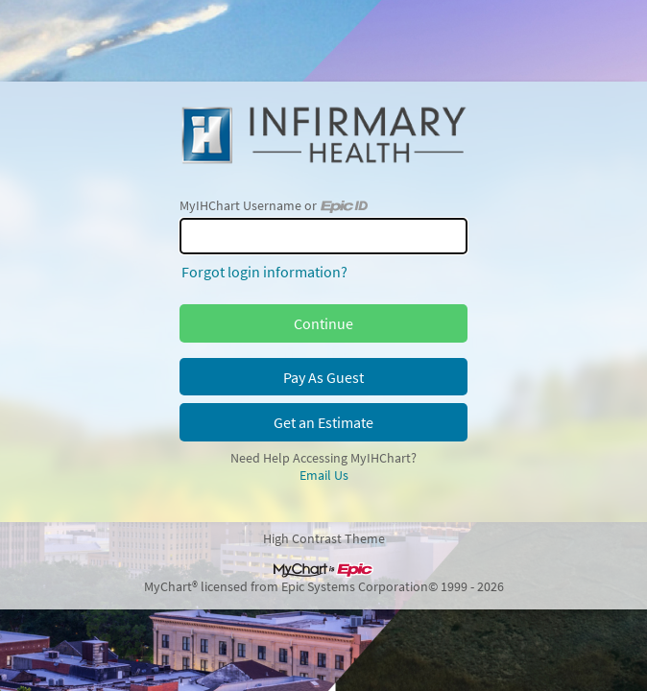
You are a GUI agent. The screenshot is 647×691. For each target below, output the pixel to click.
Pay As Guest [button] (323, 377)
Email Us (324, 475)
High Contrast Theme (324, 538)
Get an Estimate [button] (323, 422)
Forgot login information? (264, 271)
